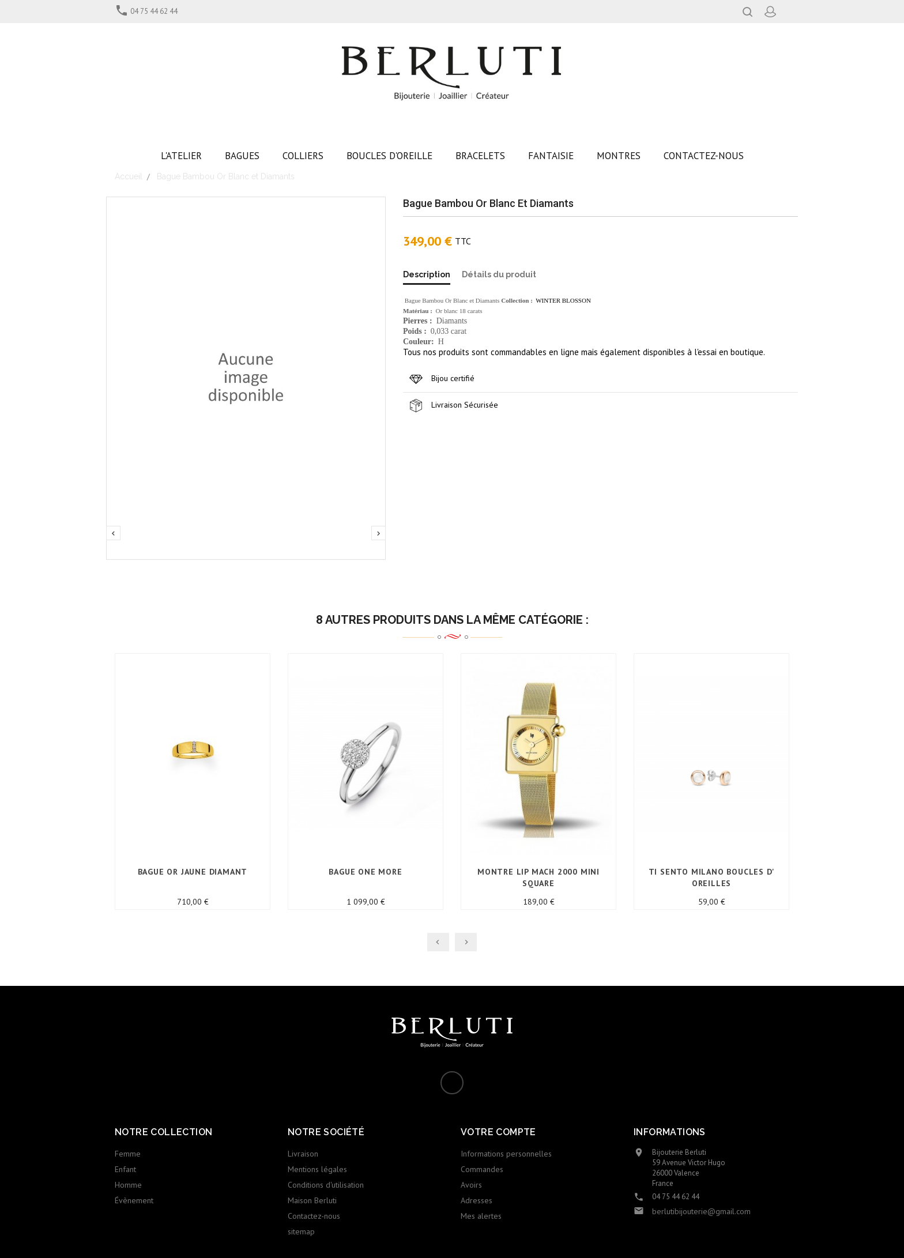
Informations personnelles (506, 1153)
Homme (128, 1185)
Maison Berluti (312, 1200)
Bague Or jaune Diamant (193, 872)
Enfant (125, 1169)
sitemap (301, 1231)
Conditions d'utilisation (326, 1185)
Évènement (134, 1200)
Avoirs (471, 1185)
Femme (128, 1153)
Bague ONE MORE (365, 872)
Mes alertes (481, 1216)
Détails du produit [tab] (499, 274)
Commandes (482, 1169)
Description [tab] (426, 274)
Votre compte (498, 1132)
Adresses (476, 1200)
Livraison (303, 1153)
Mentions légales (317, 1169)
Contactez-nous (314, 1216)
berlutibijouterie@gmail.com (701, 1211)
